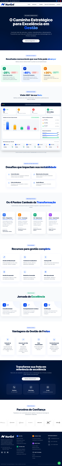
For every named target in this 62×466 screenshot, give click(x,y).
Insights (41, 4)
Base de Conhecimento (50, 4)
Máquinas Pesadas (35, 447)
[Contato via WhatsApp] (59, 463)
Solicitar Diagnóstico (31, 40)
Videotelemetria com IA (21, 450)
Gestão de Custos (20, 441)
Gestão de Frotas (20, 438)
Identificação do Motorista (21, 454)
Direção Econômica (20, 452)
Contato (58, 4)
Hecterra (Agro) (35, 445)
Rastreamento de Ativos (36, 449)
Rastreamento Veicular (21, 440)
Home (29, 4)
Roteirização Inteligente (21, 449)
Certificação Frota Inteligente (37, 440)
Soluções (34, 4)
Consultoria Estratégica (36, 438)
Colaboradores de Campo (21, 443)
